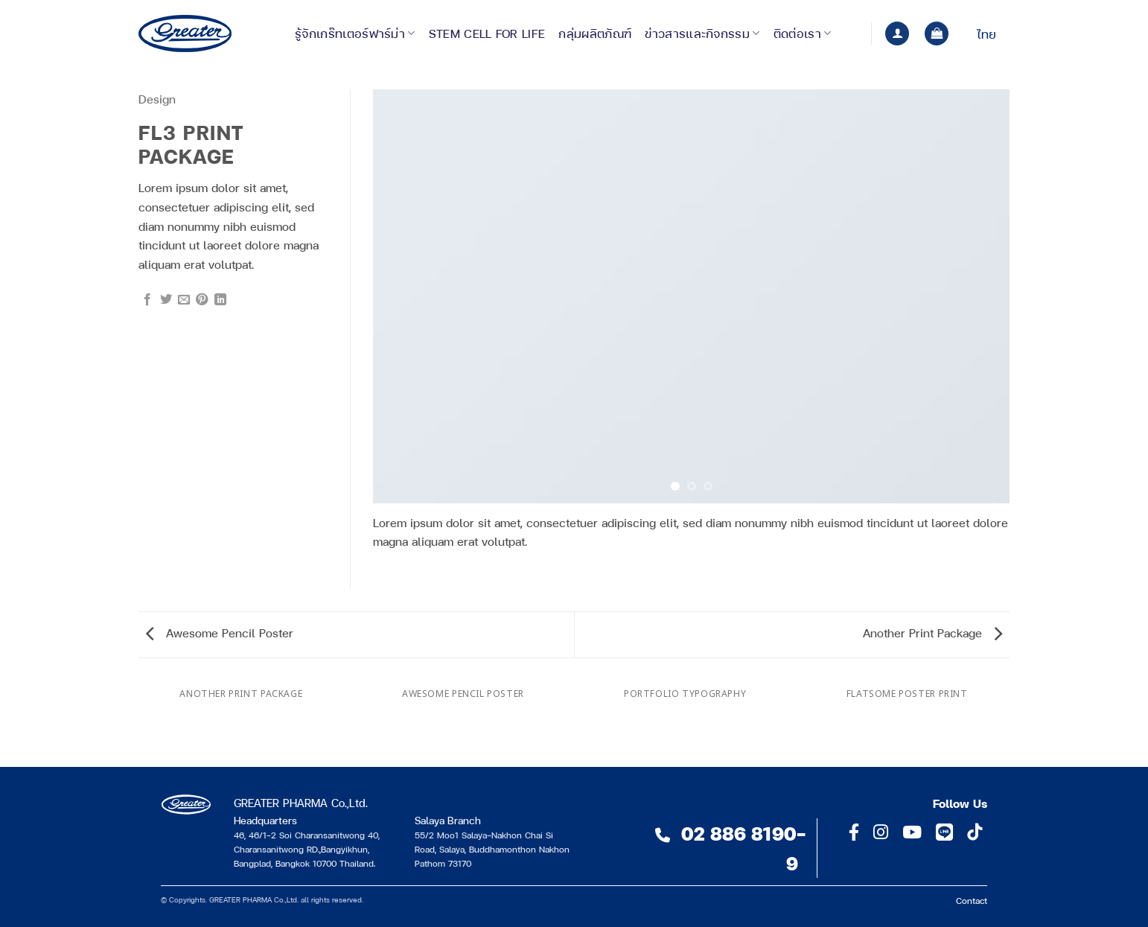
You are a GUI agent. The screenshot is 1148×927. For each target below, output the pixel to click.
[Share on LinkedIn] (220, 300)
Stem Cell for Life (487, 33)
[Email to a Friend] (184, 300)
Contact (971, 900)
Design (157, 98)
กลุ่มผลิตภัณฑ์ (594, 33)
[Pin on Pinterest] (202, 300)
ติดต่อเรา (803, 33)
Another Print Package (932, 632)
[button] (897, 34)
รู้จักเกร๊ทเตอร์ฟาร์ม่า (355, 33)
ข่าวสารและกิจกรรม (702, 33)
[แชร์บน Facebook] (147, 300)
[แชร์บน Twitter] (166, 300)
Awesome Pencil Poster (219, 632)
